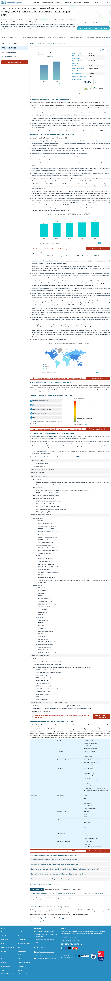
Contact (95, 2)
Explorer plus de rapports (52, 889)
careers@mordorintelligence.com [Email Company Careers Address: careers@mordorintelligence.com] (70, 940)
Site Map (20, 970)
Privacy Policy (5, 966)
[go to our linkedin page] (62, 948)
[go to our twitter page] (69, 948)
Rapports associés (37, 889)
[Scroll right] (108, 37)
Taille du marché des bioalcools (67, 893)
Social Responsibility (24, 943)
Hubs (19, 959)
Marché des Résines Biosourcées (67, 899)
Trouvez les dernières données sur (71, 889)
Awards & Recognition (8, 947)
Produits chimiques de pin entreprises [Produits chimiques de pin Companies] (42, 921)
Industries (87, 2)
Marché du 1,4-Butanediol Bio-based (94, 893)
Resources (77, 2)
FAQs (19, 947)
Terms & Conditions (24, 962)
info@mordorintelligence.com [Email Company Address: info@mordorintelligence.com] (45, 952)
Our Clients (4, 939)
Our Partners (21, 939)
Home (3, 932)
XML (2, 970)
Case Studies (22, 951)
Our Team (21, 936)
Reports (37, 2)
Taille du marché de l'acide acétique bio (42, 893)
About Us (4, 936)
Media (3, 943)
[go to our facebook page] (66, 948)
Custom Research (48, 2)
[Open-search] (107, 2)
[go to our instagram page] (76, 948)
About (58, 2)
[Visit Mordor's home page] (11, 2)
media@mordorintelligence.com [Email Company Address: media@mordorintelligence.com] (46, 958)
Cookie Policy (22, 966)
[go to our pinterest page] (73, 948)
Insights (3, 951)
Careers (3, 962)
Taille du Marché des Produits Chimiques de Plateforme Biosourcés (43, 899)
